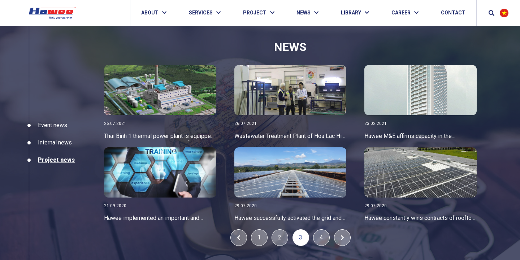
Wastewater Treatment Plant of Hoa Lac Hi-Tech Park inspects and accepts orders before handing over (289, 137)
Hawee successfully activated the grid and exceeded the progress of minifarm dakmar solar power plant (289, 219)
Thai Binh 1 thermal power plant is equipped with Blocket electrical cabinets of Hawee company (158, 137)
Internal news (53, 142)
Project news (54, 159)
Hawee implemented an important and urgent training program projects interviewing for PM (151, 219)
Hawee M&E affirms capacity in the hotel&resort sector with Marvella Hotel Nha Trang (420, 137)
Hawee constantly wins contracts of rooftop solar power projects (420, 219)
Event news (50, 125)
